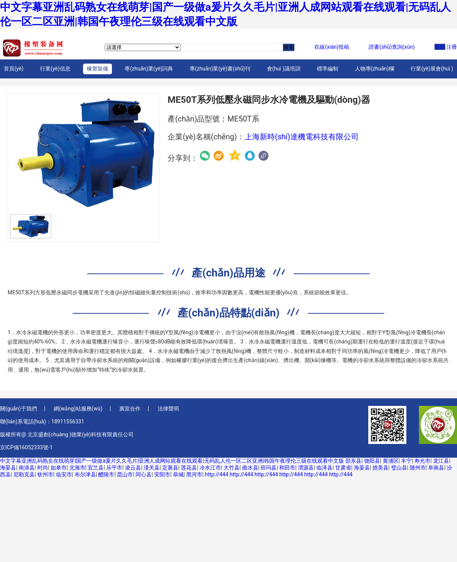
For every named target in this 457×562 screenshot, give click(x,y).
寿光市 (422, 461)
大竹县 (232, 468)
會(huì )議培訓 (283, 68)
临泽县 (324, 468)
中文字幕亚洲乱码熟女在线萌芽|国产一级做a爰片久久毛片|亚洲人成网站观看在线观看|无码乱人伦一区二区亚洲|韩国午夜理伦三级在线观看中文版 (172, 461)
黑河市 (194, 474)
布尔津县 (85, 474)
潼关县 (152, 468)
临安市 (64, 474)
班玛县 (268, 468)
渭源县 (306, 468)
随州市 (418, 468)
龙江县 (441, 461)
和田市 (287, 468)
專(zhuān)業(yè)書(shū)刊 (220, 68)
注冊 (451, 47)
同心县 (144, 474)
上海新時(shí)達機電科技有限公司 (301, 136)
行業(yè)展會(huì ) (432, 68)
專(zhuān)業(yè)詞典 (149, 68)
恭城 (178, 474)
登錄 (440, 47)
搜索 (288, 47)
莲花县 (189, 468)
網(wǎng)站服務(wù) (78, 409)
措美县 (380, 468)
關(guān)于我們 (18, 409)
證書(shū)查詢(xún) (391, 47)
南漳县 (27, 468)
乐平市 (114, 468)
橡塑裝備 (97, 68)
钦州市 (45, 474)
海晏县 (8, 468)
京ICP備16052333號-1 (26, 447)
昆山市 (125, 474)
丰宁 (406, 461)
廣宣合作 (130, 409)
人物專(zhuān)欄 (374, 68)
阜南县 (436, 468)
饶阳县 (372, 461)
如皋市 (59, 468)
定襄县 (170, 468)
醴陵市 (106, 474)
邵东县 (353, 461)
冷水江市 (210, 468)
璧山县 (399, 468)
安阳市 (162, 474)
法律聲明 (168, 409)
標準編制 (327, 68)
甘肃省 (343, 468)
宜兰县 (96, 468)
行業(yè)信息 (55, 68)
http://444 (216, 474)
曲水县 (250, 468)
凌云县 (133, 468)
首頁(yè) (14, 68)
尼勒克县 (24, 474)
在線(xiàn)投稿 (331, 47)
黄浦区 (391, 461)
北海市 (77, 468)
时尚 (42, 468)
